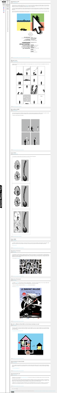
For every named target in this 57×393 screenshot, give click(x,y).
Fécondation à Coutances (16, 250)
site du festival (17, 286)
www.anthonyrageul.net (15, 373)
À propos (4, 5)
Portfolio (4, 0)
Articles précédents (14, 388)
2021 (7, 16)
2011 (7, 26)
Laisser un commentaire (27, 57)
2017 (7, 20)
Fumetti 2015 (13, 239)
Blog (3, 1)
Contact (4, 6)
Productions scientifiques (3, 3)
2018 (7, 19)
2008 (7, 29)
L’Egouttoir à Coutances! (16, 279)
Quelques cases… (14, 60)
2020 (7, 17)
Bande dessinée (14, 106)
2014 (7, 23)
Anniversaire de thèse (15, 1)
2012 (7, 25)
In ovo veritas (13, 152)
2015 (7, 22)
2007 (7, 30)
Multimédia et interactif (7, 6)
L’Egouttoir (17, 282)
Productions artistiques (3, 4)
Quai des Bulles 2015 (15, 109)
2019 (7, 18)
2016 (7, 21)
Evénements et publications (16, 57)
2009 (7, 28)
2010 (7, 27)
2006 (7, 31)
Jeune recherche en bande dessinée (17, 361)
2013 (7, 24)
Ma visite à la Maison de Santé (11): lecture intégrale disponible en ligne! (25, 324)
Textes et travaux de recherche (22, 57)
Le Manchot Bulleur (18, 258)
